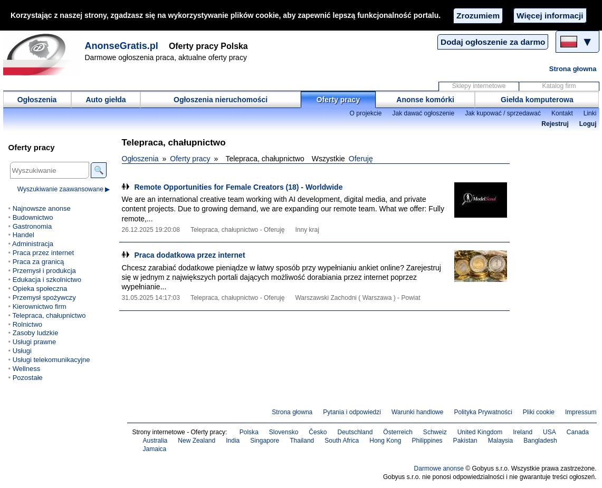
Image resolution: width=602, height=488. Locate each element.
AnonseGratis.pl (121, 46)
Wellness (27, 369)
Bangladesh (540, 440)
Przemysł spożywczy (44, 297)
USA (549, 432)
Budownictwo (33, 217)
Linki (590, 113)
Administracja (32, 244)
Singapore (264, 440)
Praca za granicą (38, 262)
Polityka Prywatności (483, 412)
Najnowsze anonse (42, 208)
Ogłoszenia (37, 99)
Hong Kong (385, 440)
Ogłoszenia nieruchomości (220, 99)
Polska (249, 432)
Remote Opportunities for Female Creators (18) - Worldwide (239, 187)
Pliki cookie (539, 412)
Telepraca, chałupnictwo (48, 315)
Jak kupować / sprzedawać (503, 113)
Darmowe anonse (439, 468)
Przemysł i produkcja (44, 271)
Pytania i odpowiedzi (352, 412)
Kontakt (562, 113)
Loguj (588, 124)
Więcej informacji (550, 15)
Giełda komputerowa (537, 99)
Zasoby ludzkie (36, 333)
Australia (155, 440)
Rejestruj (555, 124)
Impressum (581, 412)
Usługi (22, 351)
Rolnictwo (27, 324)
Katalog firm (559, 86)
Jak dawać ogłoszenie (423, 113)
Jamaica (155, 449)
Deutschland (354, 432)
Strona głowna (573, 69)
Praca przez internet (43, 253)
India (233, 440)
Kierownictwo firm (39, 306)
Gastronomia (32, 226)
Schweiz (435, 432)
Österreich (398, 432)
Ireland (522, 432)
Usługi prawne (34, 342)
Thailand (302, 440)
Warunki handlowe (417, 412)
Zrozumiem (478, 15)
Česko (318, 432)
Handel (23, 235)
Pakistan (465, 440)
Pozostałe (28, 378)
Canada (578, 432)
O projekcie (366, 113)
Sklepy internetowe (479, 86)
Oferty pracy (338, 99)
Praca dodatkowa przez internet (190, 255)
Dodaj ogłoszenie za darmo (493, 41)
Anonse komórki (425, 99)
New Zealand (196, 440)
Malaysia (500, 440)
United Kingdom (480, 432)
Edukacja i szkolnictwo (47, 280)
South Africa (341, 440)
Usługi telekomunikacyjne (51, 360)
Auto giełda (105, 99)
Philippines (427, 440)
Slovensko (284, 432)
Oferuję (361, 158)
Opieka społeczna (40, 288)
